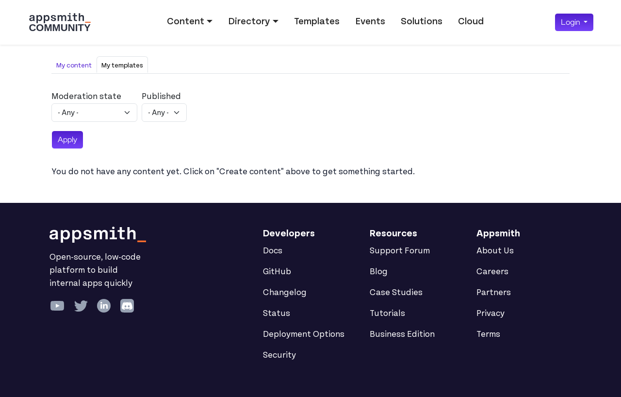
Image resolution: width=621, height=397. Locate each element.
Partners (493, 292)
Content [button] (185, 21)
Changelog (285, 292)
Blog (379, 271)
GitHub (277, 271)
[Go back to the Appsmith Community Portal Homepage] (59, 22)
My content (74, 65)
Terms (488, 334)
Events (370, 21)
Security (279, 355)
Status (276, 313)
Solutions (421, 21)
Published (161, 96)
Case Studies (396, 292)
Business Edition (402, 334)
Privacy (490, 313)
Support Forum (400, 251)
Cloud (471, 21)
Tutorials (387, 313)
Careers (492, 271)
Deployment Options (303, 334)
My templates (122, 65)
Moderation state (86, 96)
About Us (495, 251)
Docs (272, 251)
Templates (317, 21)
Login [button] (571, 22)
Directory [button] (249, 21)
